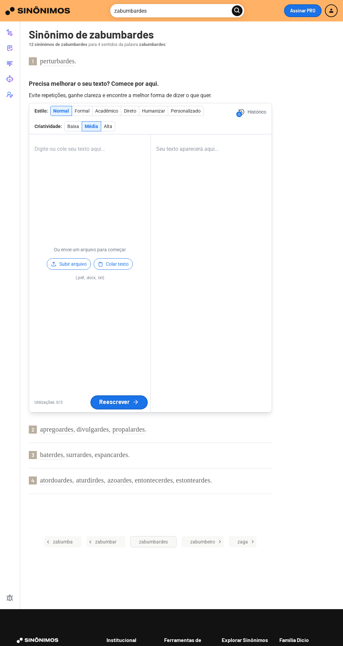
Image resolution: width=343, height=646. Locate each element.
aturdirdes (90, 480)
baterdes (51, 454)
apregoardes (57, 429)
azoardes (120, 480)
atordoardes (56, 480)
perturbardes (57, 61)
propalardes (129, 429)
